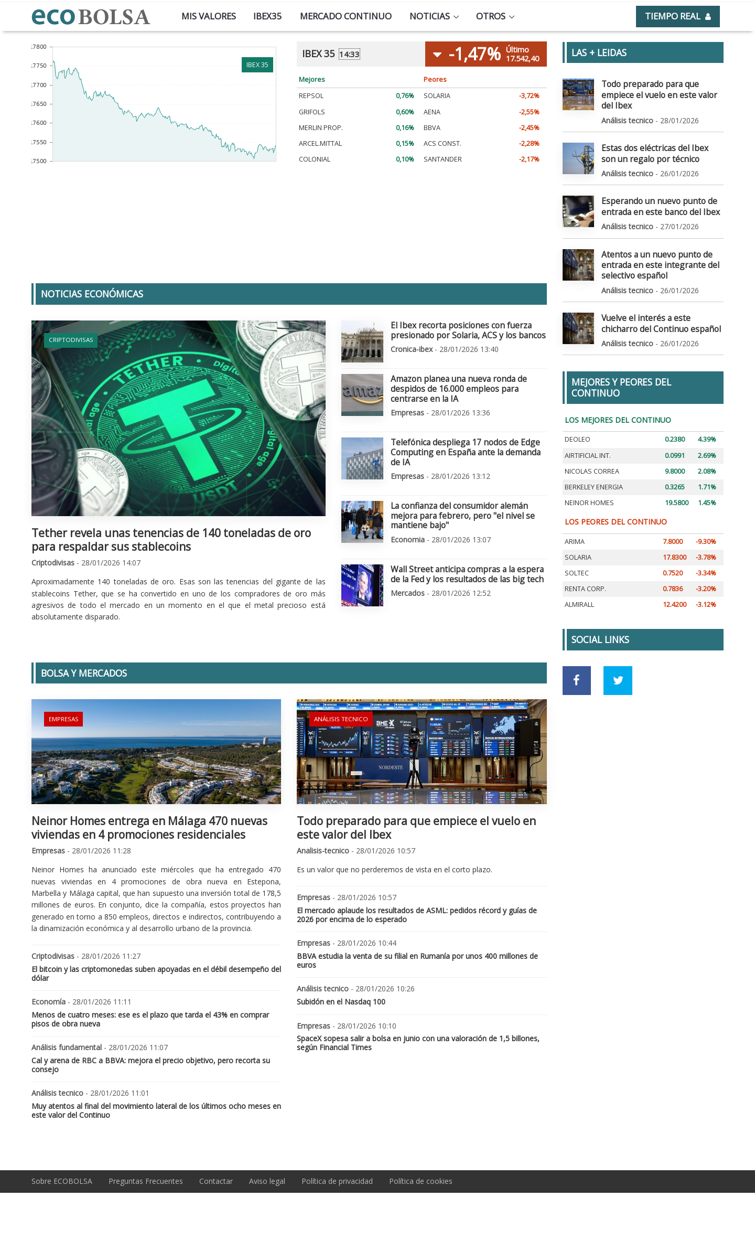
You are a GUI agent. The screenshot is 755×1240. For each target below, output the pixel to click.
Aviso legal (267, 1181)
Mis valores (208, 16)
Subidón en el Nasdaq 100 (341, 1002)
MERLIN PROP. (321, 127)
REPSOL (311, 95)
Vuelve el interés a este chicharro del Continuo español (657, 301)
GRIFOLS (312, 112)
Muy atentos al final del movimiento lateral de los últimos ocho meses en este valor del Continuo (156, 1110)
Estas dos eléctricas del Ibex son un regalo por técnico (661, 138)
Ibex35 (267, 16)
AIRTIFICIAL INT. (588, 431)
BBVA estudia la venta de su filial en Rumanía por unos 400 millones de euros (417, 960)
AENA (432, 112)
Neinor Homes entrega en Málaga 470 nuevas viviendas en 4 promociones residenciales (149, 827)
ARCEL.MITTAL (320, 143)
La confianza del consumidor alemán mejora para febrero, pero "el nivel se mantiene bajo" (468, 487)
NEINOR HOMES (589, 479)
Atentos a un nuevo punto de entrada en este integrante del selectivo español (652, 245)
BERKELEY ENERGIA (594, 463)
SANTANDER (443, 159)
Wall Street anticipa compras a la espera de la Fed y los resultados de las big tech (468, 540)
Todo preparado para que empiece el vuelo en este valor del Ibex (416, 827)
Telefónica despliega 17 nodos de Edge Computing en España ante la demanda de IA (467, 434)
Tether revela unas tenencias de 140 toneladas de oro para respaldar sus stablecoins (171, 539)
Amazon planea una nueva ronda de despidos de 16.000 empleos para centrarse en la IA (468, 381)
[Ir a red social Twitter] (617, 657)
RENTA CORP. (585, 565)
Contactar (216, 1181)
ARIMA (575, 518)
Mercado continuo (346, 16)
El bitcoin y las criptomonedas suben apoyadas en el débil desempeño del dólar (156, 973)
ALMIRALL (579, 580)
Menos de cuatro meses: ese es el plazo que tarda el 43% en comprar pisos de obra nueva (150, 1019)
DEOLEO (577, 415)
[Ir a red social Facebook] (577, 657)
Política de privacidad (337, 1181)
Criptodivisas (69, 339)
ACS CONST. (442, 143)
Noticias (429, 16)
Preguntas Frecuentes (146, 1181)
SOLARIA (437, 95)
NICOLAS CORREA (592, 447)
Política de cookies (420, 1181)
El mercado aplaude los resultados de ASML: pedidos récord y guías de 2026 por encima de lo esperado (417, 914)
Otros (490, 16)
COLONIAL (314, 159)
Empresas (62, 717)
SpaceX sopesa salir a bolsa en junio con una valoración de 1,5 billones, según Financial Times (418, 1042)
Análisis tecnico (339, 717)
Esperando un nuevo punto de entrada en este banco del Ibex (653, 189)
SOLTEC (577, 549)
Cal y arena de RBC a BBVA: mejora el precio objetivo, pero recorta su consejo (150, 1064)
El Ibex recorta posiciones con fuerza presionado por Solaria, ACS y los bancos (460, 328)
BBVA (432, 127)
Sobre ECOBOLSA (61, 1181)
